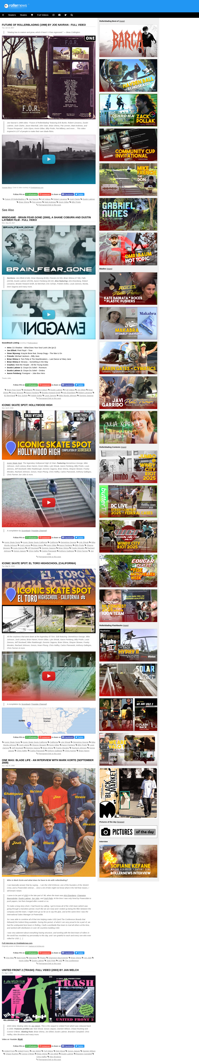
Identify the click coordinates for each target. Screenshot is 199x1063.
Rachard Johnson (79, 748)
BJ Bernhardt (9, 395)
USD (26, 895)
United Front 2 (23, 1051)
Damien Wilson (89, 1051)
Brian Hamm (38, 545)
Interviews (33, 958)
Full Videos (42, 15)
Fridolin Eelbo (36, 395)
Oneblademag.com (36, 188)
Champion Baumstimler (58, 958)
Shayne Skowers (39, 745)
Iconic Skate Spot (14, 463)
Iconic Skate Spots (12, 542)
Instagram (46, 194)
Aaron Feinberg (32, 393)
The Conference (72, 960)
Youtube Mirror (7, 188)
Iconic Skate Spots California (35, 542)
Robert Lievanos (60, 199)
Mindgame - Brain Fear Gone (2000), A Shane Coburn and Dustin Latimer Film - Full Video (46, 218)
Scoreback (25, 531)
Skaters (12, 15)
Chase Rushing (12, 1054)
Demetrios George (68, 542)
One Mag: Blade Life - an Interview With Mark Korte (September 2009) (48, 761)
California (54, 542)
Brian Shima (24, 202)
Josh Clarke (75, 199)
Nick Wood (60, 1051)
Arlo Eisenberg (69, 393)
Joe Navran (34, 199)
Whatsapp (32, 194)
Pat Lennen (37, 202)
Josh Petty (48, 898)
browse (121, 822)
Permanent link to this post (49, 205)
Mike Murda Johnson (68, 395)
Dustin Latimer (89, 199)
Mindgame (28, 390)
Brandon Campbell (84, 1054)
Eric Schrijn (23, 395)
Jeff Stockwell (33, 548)
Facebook (69, 194)
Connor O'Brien (27, 1054)
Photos (43, 958)
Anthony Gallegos (66, 551)
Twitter (80, 194)
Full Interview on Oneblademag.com (17, 943)
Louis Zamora (50, 395)
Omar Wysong (17, 393)
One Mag (10, 958)
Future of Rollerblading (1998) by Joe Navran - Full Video (44, 24)
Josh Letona (25, 545)
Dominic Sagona (86, 395)
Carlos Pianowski (49, 551)
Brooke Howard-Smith (51, 393)
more (122, 21)
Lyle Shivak (84, 542)
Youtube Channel (39, 531)
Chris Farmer (82, 551)
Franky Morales (78, 548)
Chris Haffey (34, 551)
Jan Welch (35, 1026)
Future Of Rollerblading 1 (15, 199)
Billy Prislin (76, 202)
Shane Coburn (41, 390)
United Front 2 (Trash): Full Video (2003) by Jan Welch (40, 970)
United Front (9, 1051)
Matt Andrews (50, 202)
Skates (23, 15)
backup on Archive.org (36, 946)
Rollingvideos (32, 343)
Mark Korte (21, 958)
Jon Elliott (81, 390)
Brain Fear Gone (14, 390)
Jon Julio (35, 898)
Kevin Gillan (64, 202)
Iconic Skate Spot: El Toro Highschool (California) (39, 563)
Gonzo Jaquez (20, 551)
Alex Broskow (55, 1057)
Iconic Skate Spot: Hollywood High (27, 405)
